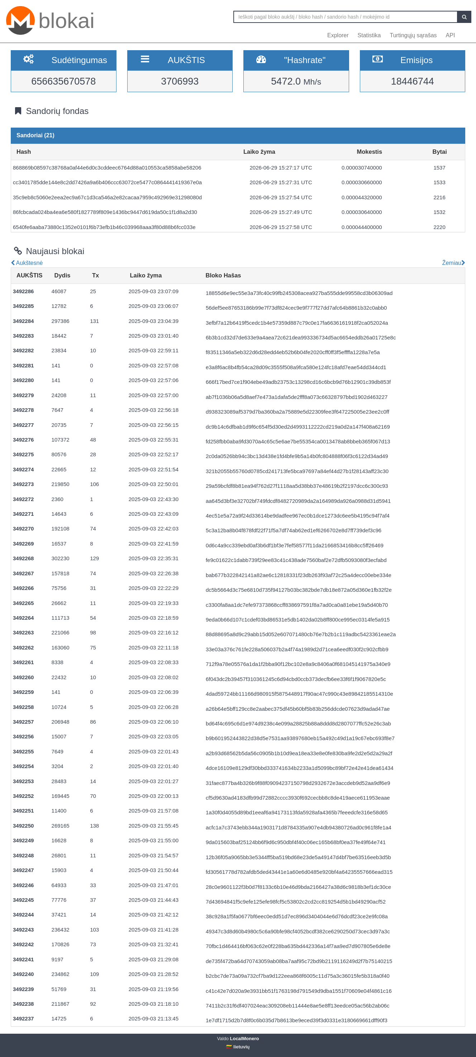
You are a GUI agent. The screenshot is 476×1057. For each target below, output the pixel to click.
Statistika (369, 35)
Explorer (338, 35)
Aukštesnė (27, 263)
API (450, 35)
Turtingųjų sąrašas (413, 35)
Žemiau (453, 263)
